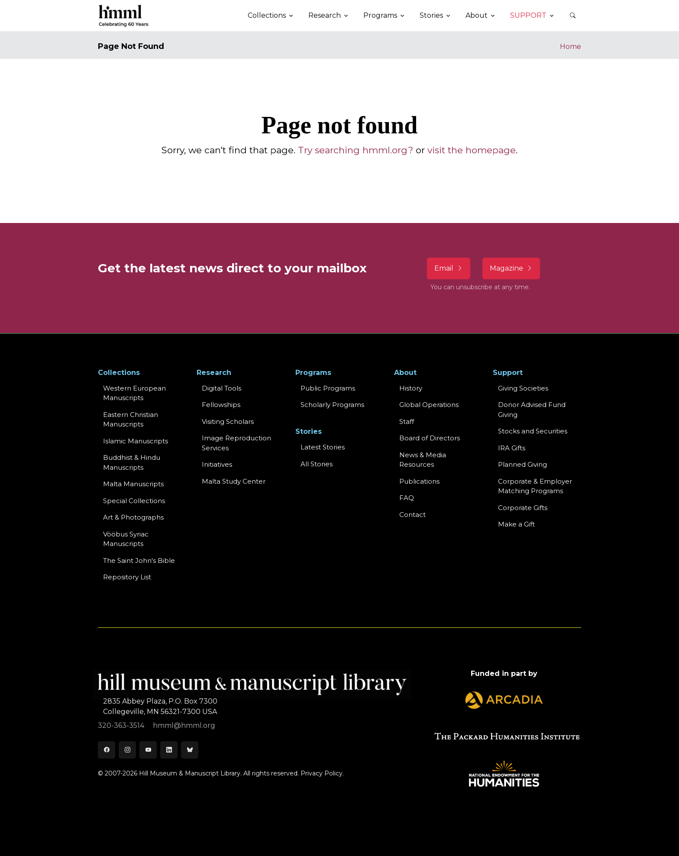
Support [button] (528, 15)
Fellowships (221, 405)
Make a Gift (516, 524)
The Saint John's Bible (139, 560)
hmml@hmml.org (184, 725)
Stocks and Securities (532, 431)
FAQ (406, 498)
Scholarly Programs (332, 405)
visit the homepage (471, 150)
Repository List (127, 577)
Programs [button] (380, 15)
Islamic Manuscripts (135, 441)
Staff (406, 421)
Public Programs (328, 388)
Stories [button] (431, 15)
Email (448, 268)
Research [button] (324, 15)
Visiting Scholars (228, 421)
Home (570, 46)
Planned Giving (522, 464)
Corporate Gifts (522, 508)
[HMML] (124, 15)
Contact (412, 514)
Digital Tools (221, 388)
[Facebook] (106, 750)
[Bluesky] (189, 750)
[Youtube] (148, 750)
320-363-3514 (122, 725)
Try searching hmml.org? (355, 150)
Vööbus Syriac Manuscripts (126, 539)
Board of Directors (429, 438)
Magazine (511, 268)
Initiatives (217, 464)
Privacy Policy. (322, 773)
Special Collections (134, 501)
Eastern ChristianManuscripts (130, 419)
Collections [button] (267, 15)
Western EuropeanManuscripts (134, 393)
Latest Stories (323, 447)
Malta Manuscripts (133, 484)
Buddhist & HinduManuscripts (131, 462)
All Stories (317, 464)
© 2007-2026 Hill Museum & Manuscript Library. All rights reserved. (198, 773)
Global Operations (429, 405)
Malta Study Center (233, 481)
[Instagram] (127, 750)
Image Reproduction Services (236, 443)
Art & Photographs (133, 517)
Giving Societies (523, 388)
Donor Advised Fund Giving (532, 410)
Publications (419, 481)
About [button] (477, 15)
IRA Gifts (511, 448)
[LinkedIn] (169, 750)
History (410, 388)
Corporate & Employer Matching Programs (535, 486)
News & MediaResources (422, 460)
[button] (572, 15)
